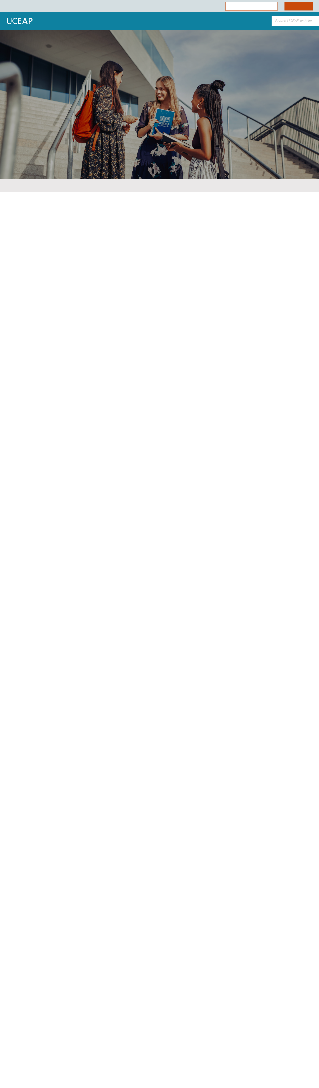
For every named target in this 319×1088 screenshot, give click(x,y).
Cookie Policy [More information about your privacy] (40, 1037)
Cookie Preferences (44, 1071)
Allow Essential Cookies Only (44, 1059)
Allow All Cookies (44, 1047)
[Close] (80, 1002)
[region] (44, 1040)
